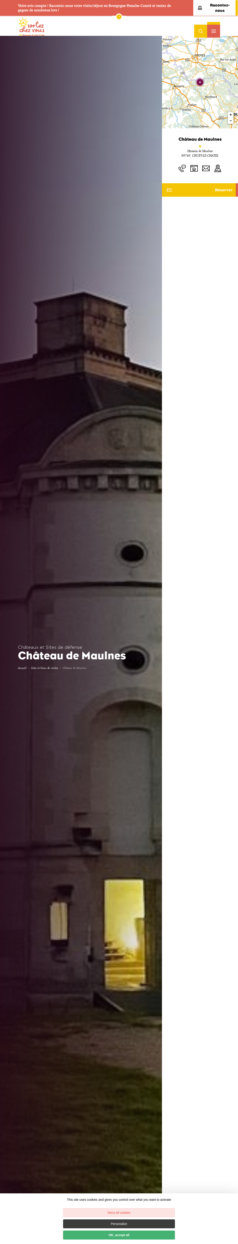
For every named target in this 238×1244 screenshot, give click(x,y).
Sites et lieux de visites (44, 668)
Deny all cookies (119, 1212)
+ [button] (231, 115)
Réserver (199, 190)
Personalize (119, 1224)
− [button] (231, 121)
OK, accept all (119, 1235)
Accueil (22, 668)
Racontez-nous (214, 8)
